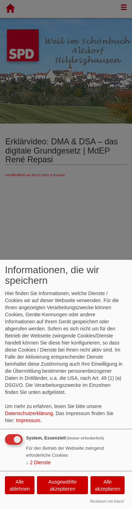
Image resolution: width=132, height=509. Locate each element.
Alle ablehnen (20, 485)
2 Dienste (38, 462)
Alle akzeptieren (107, 485)
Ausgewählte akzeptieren (63, 485)
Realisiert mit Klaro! (107, 501)
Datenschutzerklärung (29, 413)
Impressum (28, 420)
